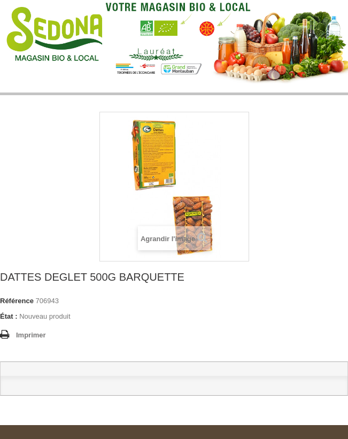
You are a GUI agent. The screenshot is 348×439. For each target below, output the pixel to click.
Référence (17, 301)
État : (9, 316)
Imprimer (31, 335)
